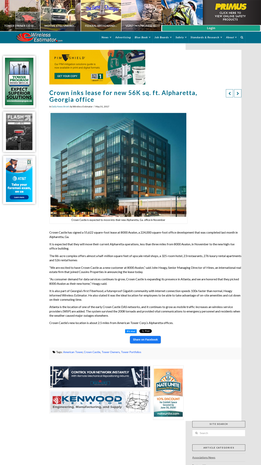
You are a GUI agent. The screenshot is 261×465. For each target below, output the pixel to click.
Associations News (203, 457)
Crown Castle (92, 352)
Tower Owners (111, 352)
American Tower (73, 352)
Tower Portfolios (131, 352)
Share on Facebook (145, 339)
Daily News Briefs (61, 106)
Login (211, 28)
